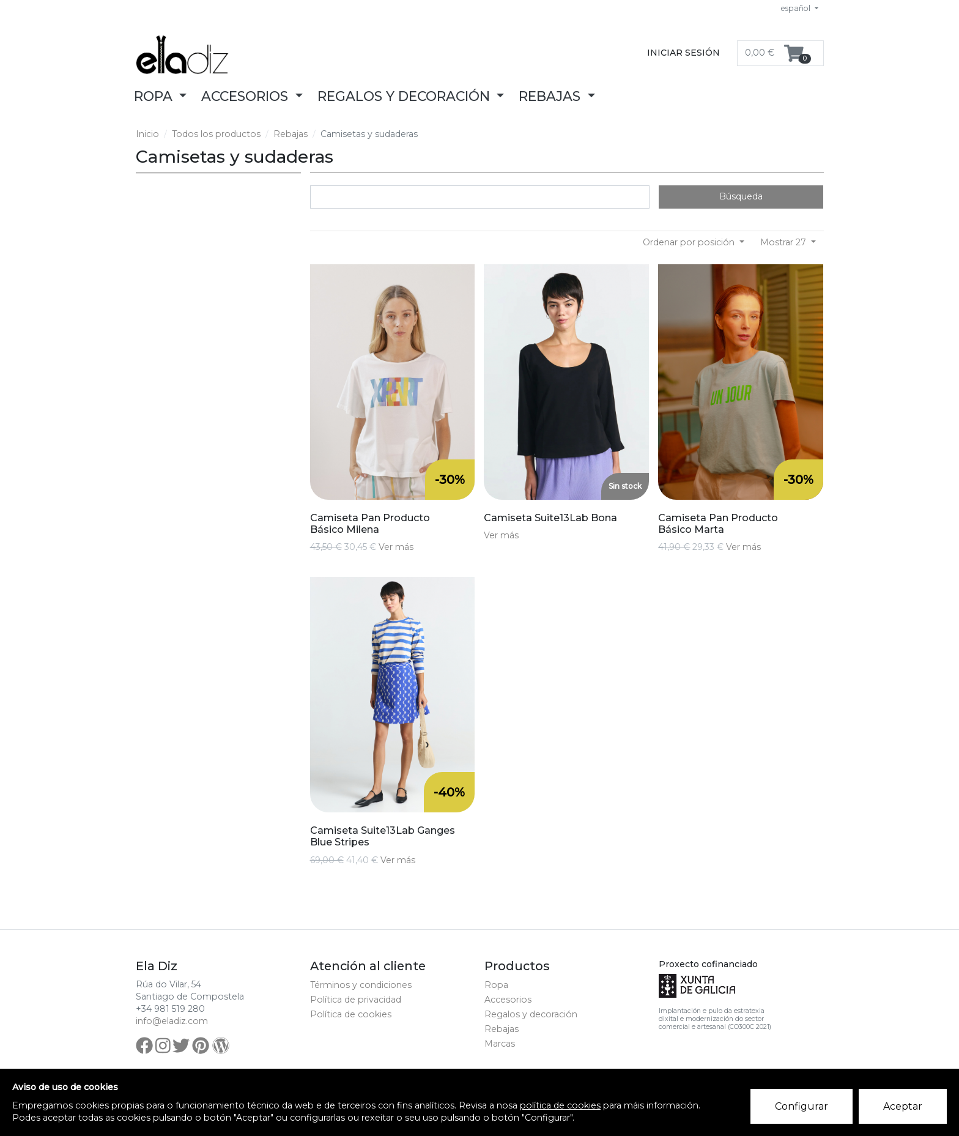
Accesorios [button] (246, 96)
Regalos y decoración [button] (405, 96)
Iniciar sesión (683, 52)
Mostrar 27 (784, 242)
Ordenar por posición (690, 242)
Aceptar (902, 1106)
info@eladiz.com (172, 1020)
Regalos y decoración (530, 1014)
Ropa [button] (155, 96)
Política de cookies (350, 1014)
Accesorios (507, 999)
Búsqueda (741, 196)
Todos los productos (216, 133)
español (796, 8)
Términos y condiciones (361, 984)
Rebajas (290, 133)
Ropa (496, 984)
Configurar (801, 1106)
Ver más (396, 546)
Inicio (147, 133)
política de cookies (560, 1105)
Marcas (499, 1043)
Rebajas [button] (551, 96)
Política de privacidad (355, 999)
